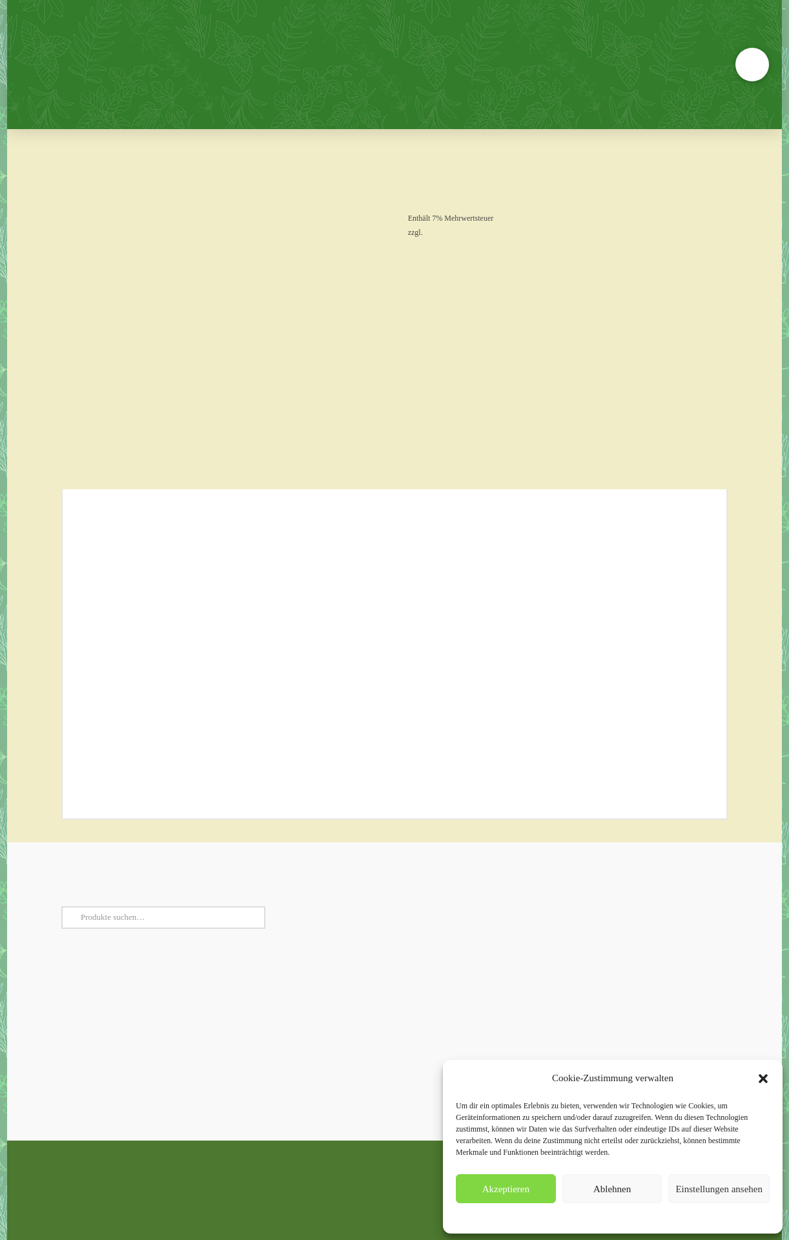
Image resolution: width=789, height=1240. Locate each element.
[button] (763, 1078)
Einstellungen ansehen (719, 1189)
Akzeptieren (505, 1189)
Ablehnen (612, 1189)
